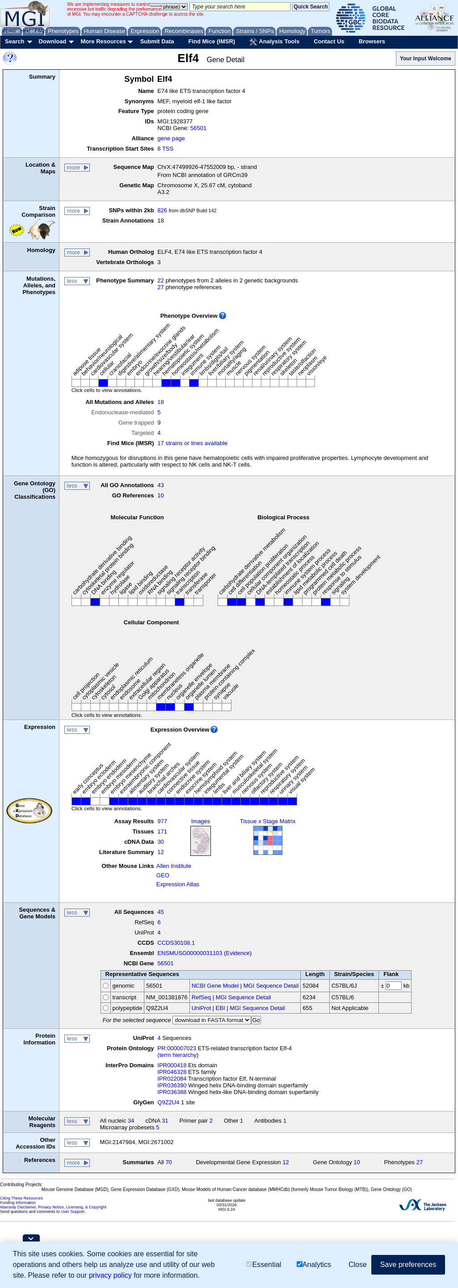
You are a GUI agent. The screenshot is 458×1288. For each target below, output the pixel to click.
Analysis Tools (274, 42)
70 (168, 1162)
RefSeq (201, 997)
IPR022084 (171, 1078)
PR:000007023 (176, 1048)
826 (162, 210)
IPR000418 (171, 1065)
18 (160, 402)
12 (160, 852)
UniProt (201, 1008)
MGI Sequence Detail (271, 985)
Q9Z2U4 (168, 1102)
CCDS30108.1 (176, 942)
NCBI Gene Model (215, 985)
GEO (162, 875)
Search (14, 41)
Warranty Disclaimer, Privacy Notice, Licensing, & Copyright (53, 1207)
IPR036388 (171, 1092)
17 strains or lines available (192, 443)
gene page (171, 138)
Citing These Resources (21, 1198)
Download (52, 41)
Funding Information (18, 1202)
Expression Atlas (177, 884)
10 (160, 495)
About (9, 30)
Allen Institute (173, 866)
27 (160, 287)
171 (162, 831)
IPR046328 (171, 1072)
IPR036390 (171, 1085)
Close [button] (358, 1264)
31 (165, 1120)
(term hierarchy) (177, 1055)
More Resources (103, 41)
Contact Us (329, 41)
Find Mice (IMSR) (211, 41)
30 (160, 841)
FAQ (40, 30)
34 (131, 1120)
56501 (198, 128)
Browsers (372, 41)
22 (160, 280)
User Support (72, 1211)
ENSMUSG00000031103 (189, 953)
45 (160, 912)
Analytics (314, 1264)
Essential (263, 1264)
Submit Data (157, 41)
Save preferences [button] (408, 1264)
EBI (220, 1008)
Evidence (238, 953)
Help (25, 30)
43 (160, 485)
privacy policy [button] (110, 1275)
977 (162, 821)
